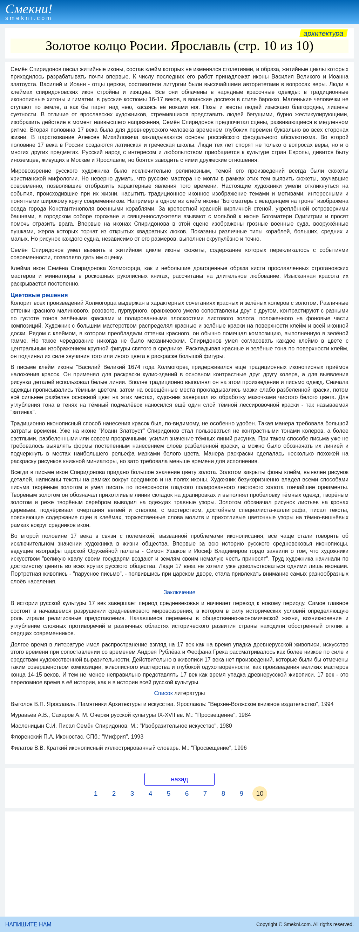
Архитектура (323, 33)
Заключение (180, 592)
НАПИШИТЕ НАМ (28, 924)
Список (164, 693)
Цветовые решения (39, 295)
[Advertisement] (179, 864)
